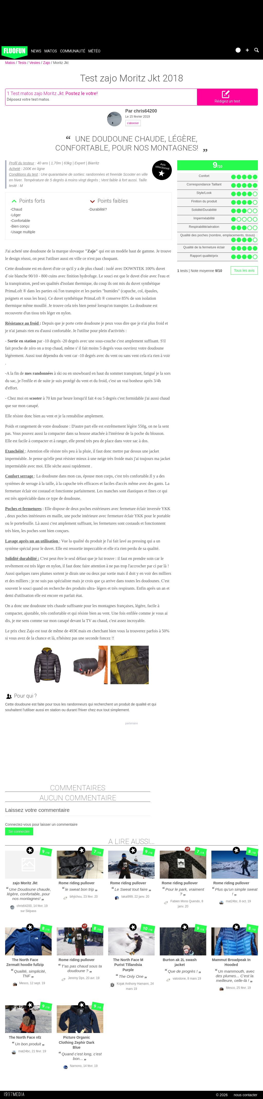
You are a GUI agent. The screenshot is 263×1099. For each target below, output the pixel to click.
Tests (22, 63)
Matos (50, 51)
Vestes (35, 63)
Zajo (47, 63)
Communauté (72, 51)
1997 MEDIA (15, 1094)
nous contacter (245, 1095)
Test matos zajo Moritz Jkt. (37, 93)
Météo (94, 51)
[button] (247, 50)
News (36, 51)
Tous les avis (244, 270)
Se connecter (19, 831)
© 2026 (222, 1095)
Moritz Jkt (61, 63)
